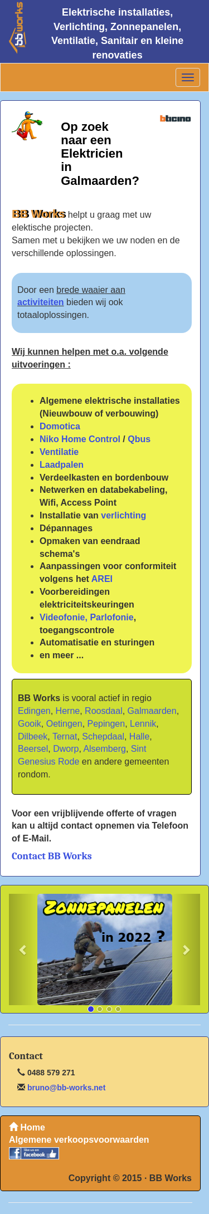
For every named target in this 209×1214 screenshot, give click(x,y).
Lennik (143, 723)
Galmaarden (152, 711)
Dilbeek (32, 736)
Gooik (29, 723)
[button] (23, 949)
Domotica (60, 426)
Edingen (34, 711)
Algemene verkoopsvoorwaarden (79, 1139)
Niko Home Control (80, 439)
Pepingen (106, 723)
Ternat (64, 736)
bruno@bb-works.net (65, 1087)
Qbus (139, 439)
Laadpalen (62, 464)
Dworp (66, 748)
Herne (68, 711)
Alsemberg (104, 748)
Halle (139, 736)
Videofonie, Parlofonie (87, 617)
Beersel (33, 748)
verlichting (123, 515)
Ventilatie (59, 452)
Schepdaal (103, 736)
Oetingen (64, 723)
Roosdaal (104, 711)
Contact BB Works (52, 856)
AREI (102, 579)
